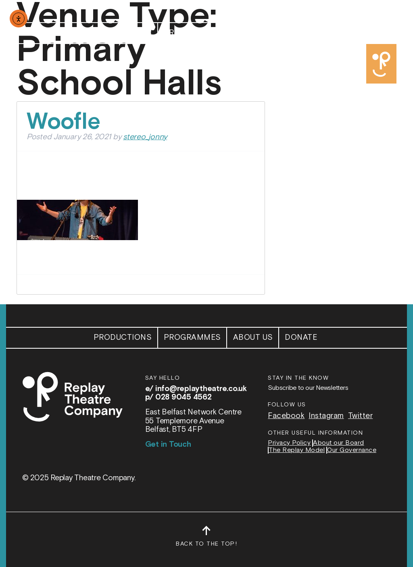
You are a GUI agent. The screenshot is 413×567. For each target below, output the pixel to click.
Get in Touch (168, 444)
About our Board (338, 443)
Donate (301, 33)
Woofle (63, 122)
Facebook (286, 416)
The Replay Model (297, 450)
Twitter (360, 416)
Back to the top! (206, 540)
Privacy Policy (289, 443)
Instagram (326, 416)
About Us (253, 33)
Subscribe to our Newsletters (308, 388)
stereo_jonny (145, 137)
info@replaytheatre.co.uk (201, 389)
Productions (123, 33)
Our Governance (351, 450)
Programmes (192, 33)
